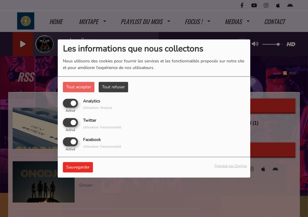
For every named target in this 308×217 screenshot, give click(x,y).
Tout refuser (113, 87)
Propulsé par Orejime (230, 166)
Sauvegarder (78, 167)
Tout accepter (78, 87)
